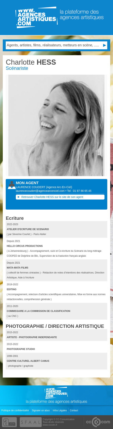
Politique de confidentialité (15, 410)
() (59, 187)
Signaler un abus (41, 410)
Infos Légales (60, 410)
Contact (74, 410)
